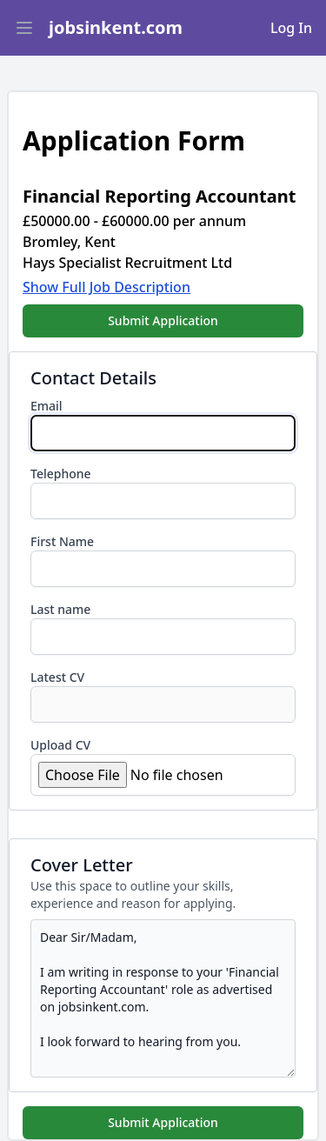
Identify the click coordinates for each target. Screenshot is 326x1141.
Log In (291, 27)
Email (46, 405)
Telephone (60, 473)
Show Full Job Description (106, 287)
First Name (62, 541)
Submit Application (163, 320)
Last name (60, 609)
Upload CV (60, 745)
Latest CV (57, 677)
